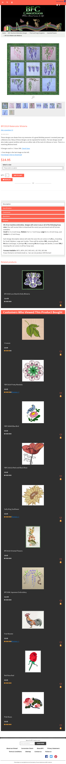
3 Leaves (7, 343)
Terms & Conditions (15, 752)
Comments (6, 212)
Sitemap (28, 752)
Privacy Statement (53, 748)
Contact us (38, 752)
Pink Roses (8, 717)
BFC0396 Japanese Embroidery (15, 592)
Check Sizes (26, 148)
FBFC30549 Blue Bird (11, 426)
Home (4, 33)
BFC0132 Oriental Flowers (13, 551)
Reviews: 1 (15, 517)
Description (7, 204)
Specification (7, 208)
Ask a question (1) (7, 130)
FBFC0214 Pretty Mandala (13, 385)
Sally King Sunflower (11, 509)
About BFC (40, 748)
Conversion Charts (27, 748)
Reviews (5, 220)
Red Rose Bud (9, 676)
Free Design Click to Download (11, 155)
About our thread (12, 748)
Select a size (7, 165)
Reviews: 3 (15, 392)
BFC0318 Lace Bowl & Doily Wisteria (17, 294)
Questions (6, 216)
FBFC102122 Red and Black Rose (15, 468)
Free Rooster (8, 634)
